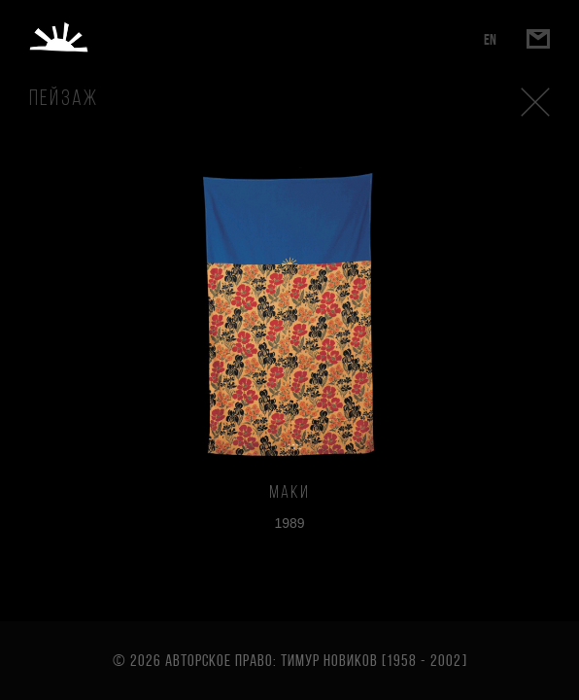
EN (490, 39)
